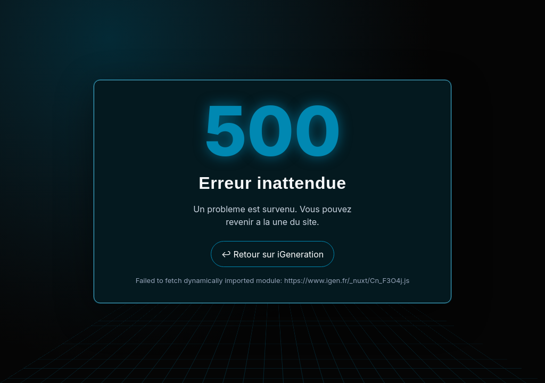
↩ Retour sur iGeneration (272, 254)
